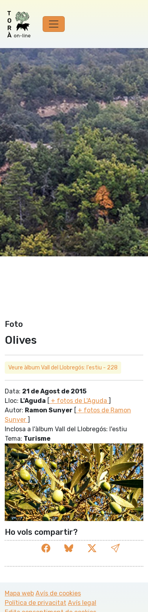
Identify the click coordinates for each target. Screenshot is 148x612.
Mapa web (19, 593)
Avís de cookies (58, 593)
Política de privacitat (35, 602)
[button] (115, 548)
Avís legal (82, 602)
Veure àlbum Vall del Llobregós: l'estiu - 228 (63, 367)
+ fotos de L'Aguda (79, 400)
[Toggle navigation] (54, 24)
